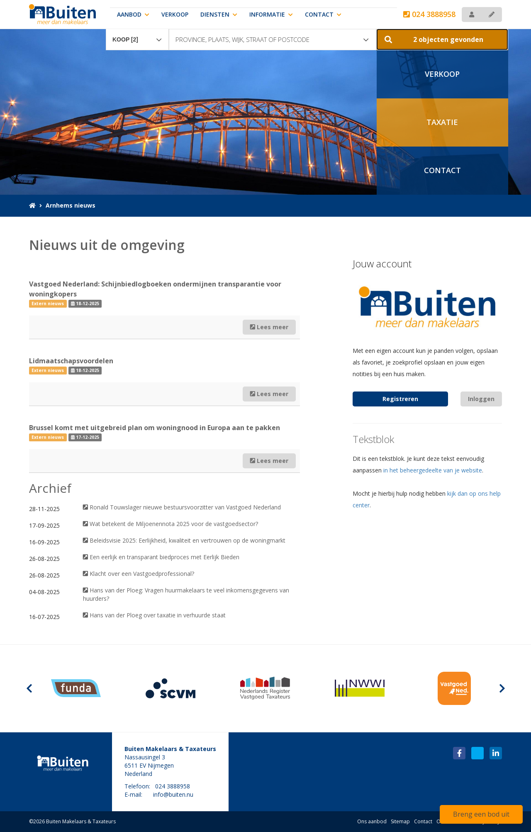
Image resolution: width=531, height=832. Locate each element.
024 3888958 (429, 14)
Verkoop (174, 14)
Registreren (400, 399)
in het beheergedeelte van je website (432, 470)
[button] (442, 39)
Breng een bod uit (481, 814)
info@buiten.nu (173, 794)
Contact (323, 14)
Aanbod (133, 14)
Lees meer (269, 327)
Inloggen (481, 399)
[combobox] (137, 36)
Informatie (271, 14)
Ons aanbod (372, 821)
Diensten (218, 14)
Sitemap (400, 821)
